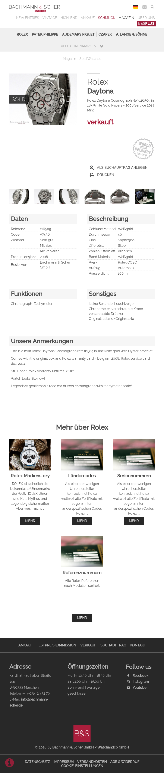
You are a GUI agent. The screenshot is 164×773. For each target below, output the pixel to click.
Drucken (102, 175)
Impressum (63, 762)
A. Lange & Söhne (131, 34)
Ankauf (88, 18)
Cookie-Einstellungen (82, 766)
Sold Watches (90, 59)
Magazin (126, 18)
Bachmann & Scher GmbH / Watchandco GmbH (90, 747)
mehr (30, 521)
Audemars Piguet (78, 34)
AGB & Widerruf (124, 762)
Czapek (105, 34)
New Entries (27, 18)
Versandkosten (92, 762)
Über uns (146, 18)
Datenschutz (37, 762)
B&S (146, 24)
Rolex (22, 34)
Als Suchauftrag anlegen (119, 167)
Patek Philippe (45, 34)
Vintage (49, 18)
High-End (68, 18)
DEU (135, 7)
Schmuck (106, 18)
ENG (144, 7)
